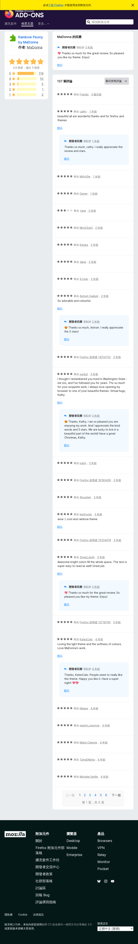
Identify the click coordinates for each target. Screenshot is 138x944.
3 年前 (89, 47)
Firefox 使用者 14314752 (95, 357)
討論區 (40, 888)
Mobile (71, 848)
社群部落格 (44, 881)
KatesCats (86, 639)
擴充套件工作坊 (47, 860)
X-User (84, 279)
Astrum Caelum (89, 296)
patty (83, 463)
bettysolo (86, 514)
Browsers (104, 841)
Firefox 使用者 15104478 (95, 540)
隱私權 (9, 914)
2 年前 (92, 210)
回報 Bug (42, 895)
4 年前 (99, 639)
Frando (84, 94)
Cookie (22, 914)
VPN (101, 848)
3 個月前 (96, 94)
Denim (84, 193)
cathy (83, 111)
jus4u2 (84, 374)
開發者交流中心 (47, 867)
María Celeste (88, 742)
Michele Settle (89, 776)
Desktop (73, 841)
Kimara (84, 244)
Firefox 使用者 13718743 (95, 622)
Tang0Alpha (87, 759)
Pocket (103, 869)
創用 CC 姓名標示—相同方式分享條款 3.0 (67, 924)
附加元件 (42, 834)
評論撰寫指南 (45, 902)
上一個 (70, 795)
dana (83, 261)
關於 (38, 841)
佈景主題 (27, 23)
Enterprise (74, 855)
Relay (101, 855)
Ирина (84, 708)
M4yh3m (85, 176)
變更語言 (102, 923)
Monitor (103, 862)
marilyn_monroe (89, 725)
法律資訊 (38, 914)
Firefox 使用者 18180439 (95, 480)
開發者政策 (44, 874)
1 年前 (93, 111)
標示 (59, 65)
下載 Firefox (56, 5)
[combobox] (109, 21)
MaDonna (34, 47)
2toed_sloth (87, 557)
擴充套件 (11, 23)
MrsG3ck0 (86, 227)
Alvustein (85, 497)
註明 (15, 924)
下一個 (116, 795)
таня (83, 210)
